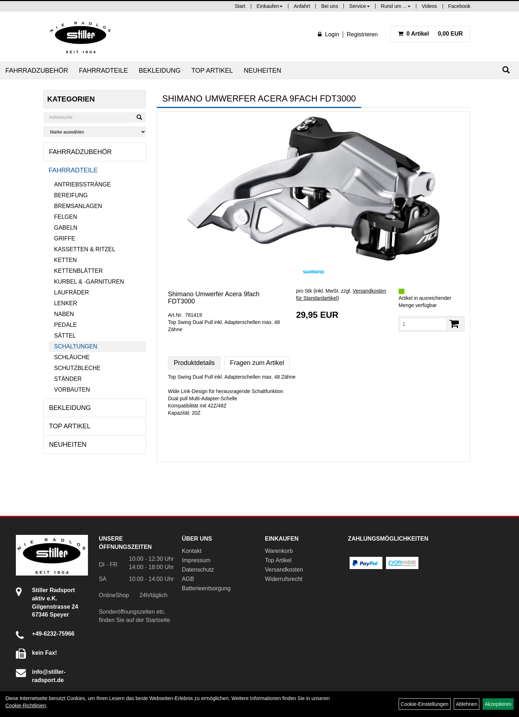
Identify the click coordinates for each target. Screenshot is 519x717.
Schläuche (72, 357)
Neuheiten (262, 70)
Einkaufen (270, 6)
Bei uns (329, 6)
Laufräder (71, 292)
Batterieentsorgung (206, 588)
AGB (188, 579)
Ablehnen (466, 704)
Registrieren (362, 34)
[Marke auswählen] (94, 132)
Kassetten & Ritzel (84, 249)
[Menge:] (423, 324)
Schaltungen (75, 346)
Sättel (65, 336)
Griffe (64, 238)
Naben (64, 314)
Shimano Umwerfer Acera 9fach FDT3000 (214, 297)
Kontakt (191, 551)
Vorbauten (72, 390)
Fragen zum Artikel (257, 362)
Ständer (67, 379)
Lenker (65, 303)
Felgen (65, 217)
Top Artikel (212, 70)
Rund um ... (396, 6)
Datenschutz (198, 570)
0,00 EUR (430, 34)
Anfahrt (302, 6)
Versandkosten (284, 570)
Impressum (196, 560)
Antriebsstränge (82, 184)
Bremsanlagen (78, 206)
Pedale (65, 325)
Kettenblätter (78, 271)
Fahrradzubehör (36, 70)
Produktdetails (194, 362)
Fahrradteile (103, 70)
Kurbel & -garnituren (89, 282)
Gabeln (65, 228)
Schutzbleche (77, 368)
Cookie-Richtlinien (25, 705)
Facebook (459, 6)
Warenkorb (279, 551)
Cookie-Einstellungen (424, 704)
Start (240, 6)
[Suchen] (506, 70)
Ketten (65, 260)
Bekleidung (160, 70)
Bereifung (71, 195)
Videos (429, 6)
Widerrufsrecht (283, 579)
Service (359, 6)
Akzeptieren (498, 704)
